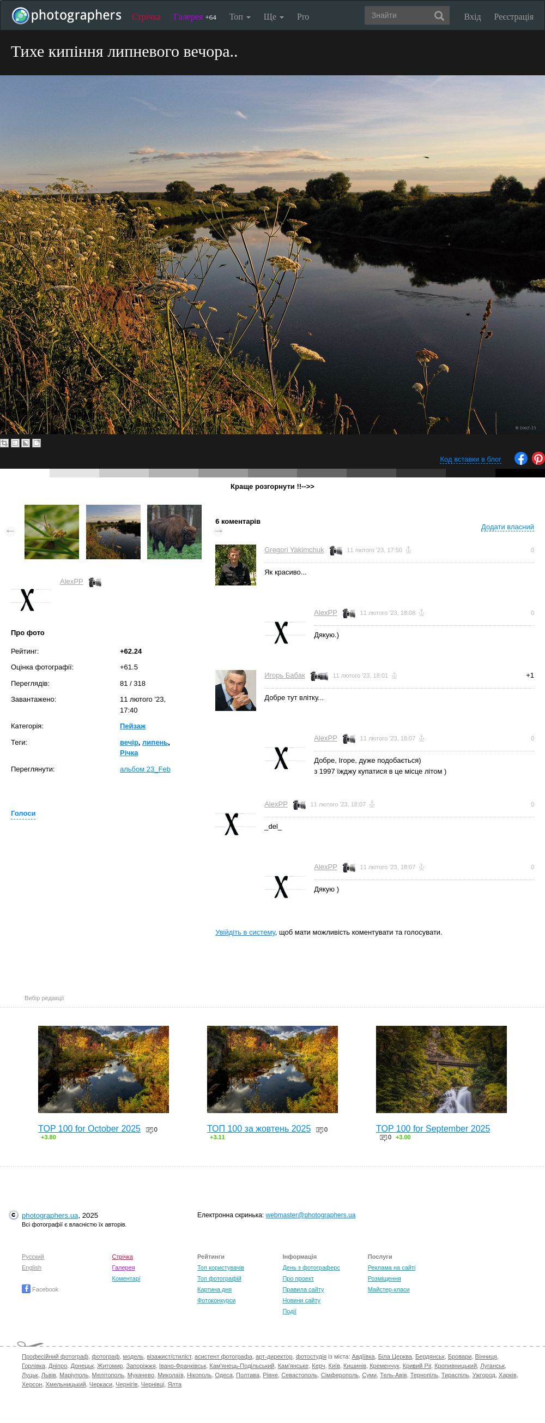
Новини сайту (301, 1300)
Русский (33, 1256)
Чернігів (126, 1384)
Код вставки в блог (470, 459)
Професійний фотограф (55, 1356)
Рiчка (129, 753)
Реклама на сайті (392, 1267)
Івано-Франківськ (182, 1365)
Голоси (23, 813)
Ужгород (484, 1375)
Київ (334, 1365)
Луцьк (30, 1375)
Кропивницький (455, 1365)
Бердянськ (430, 1356)
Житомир (110, 1365)
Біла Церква (395, 1356)
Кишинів (354, 1365)
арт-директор (274, 1356)
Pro (303, 16)
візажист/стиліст (169, 1356)
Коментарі (126, 1278)
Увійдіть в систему (245, 932)
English (31, 1267)
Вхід (472, 16)
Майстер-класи (389, 1289)
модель (133, 1356)
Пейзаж (133, 726)
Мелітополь (108, 1375)
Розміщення (384, 1278)
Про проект (297, 1278)
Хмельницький (66, 1384)
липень (155, 742)
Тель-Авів (393, 1375)
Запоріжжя (141, 1365)
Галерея (195, 16)
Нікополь (199, 1375)
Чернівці (153, 1384)
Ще (274, 16)
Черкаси (100, 1384)
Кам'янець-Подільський (241, 1365)
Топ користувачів (220, 1267)
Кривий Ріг (417, 1365)
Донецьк (82, 1365)
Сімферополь (340, 1375)
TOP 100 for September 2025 (433, 1128)
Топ (240, 16)
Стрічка (146, 16)
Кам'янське (293, 1365)
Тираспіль (455, 1375)
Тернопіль (424, 1375)
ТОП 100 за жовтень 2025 (259, 1128)
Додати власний (507, 527)
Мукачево (141, 1375)
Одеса (223, 1375)
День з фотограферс (311, 1267)
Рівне (270, 1375)
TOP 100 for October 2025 (89, 1128)
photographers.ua (50, 1215)
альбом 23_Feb (145, 769)
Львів (48, 1375)
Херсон (32, 1384)
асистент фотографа (223, 1356)
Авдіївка (363, 1356)
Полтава (247, 1375)
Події (289, 1311)
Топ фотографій (219, 1278)
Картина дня (214, 1289)
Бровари (460, 1356)
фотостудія (311, 1356)
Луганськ (492, 1365)
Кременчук (384, 1365)
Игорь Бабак (284, 675)
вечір (129, 742)
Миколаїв (171, 1375)
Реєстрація (514, 16)
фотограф (105, 1356)
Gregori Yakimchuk (294, 550)
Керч (318, 1365)
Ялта (174, 1384)
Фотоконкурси (216, 1300)
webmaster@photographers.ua (311, 1215)
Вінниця (486, 1356)
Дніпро (58, 1365)
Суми (369, 1375)
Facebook (40, 1289)
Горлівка (33, 1365)
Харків (508, 1375)
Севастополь (299, 1375)
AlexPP (71, 581)
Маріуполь (73, 1375)
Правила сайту (303, 1289)
